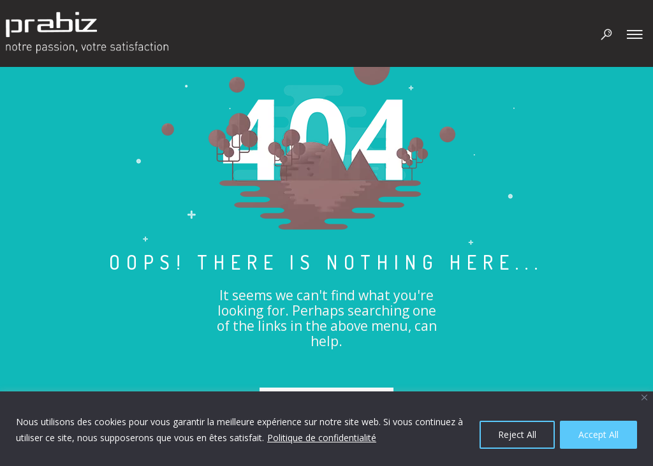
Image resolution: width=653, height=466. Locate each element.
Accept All (598, 434)
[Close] (644, 397)
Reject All (517, 434)
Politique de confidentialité (321, 438)
